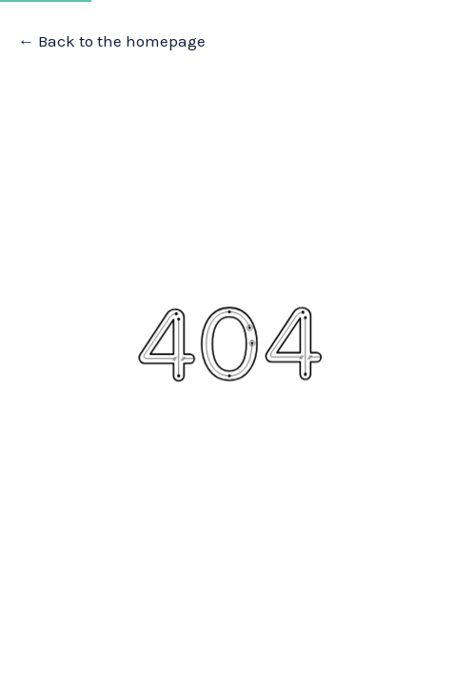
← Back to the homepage (112, 41)
